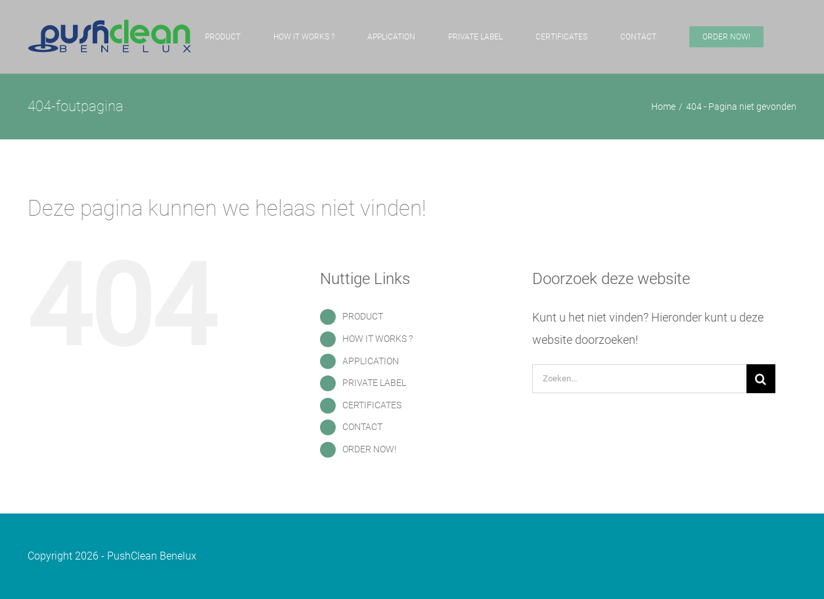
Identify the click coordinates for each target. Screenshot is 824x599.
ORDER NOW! (369, 449)
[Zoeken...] (639, 378)
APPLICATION (370, 361)
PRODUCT (362, 316)
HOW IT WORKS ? (377, 338)
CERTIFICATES (371, 405)
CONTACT (362, 426)
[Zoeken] (760, 378)
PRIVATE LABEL (374, 382)
